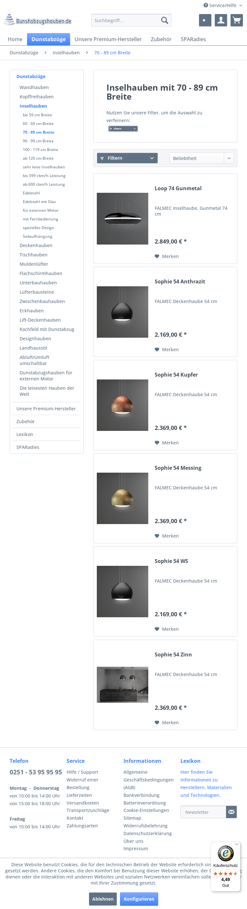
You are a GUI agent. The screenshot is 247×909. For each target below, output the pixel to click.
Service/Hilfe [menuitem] (221, 5)
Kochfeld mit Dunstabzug (47, 329)
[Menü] (237, 846)
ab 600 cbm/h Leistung (44, 184)
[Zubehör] (161, 39)
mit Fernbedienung (40, 219)
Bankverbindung (142, 795)
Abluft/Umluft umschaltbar (34, 360)
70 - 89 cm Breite (38, 132)
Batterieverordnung (145, 803)
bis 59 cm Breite (37, 115)
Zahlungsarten (82, 826)
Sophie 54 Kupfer (176, 374)
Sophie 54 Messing (178, 468)
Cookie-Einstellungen (146, 810)
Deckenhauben (36, 245)
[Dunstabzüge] (48, 39)
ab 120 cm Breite (38, 158)
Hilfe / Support (82, 772)
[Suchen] (164, 20)
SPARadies (27, 447)
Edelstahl (31, 193)
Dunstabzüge (30, 76)
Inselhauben (33, 106)
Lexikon (24, 434)
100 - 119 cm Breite (40, 149)
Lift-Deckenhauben (40, 320)
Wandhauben (34, 87)
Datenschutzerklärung (148, 833)
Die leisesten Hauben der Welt (47, 391)
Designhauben (35, 338)
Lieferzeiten (79, 795)
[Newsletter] (203, 812)
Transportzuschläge (88, 810)
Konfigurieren (139, 899)
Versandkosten (83, 803)
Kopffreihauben (37, 97)
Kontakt (75, 818)
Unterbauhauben (38, 283)
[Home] (15, 39)
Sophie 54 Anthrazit (180, 281)
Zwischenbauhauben (42, 301)
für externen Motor (41, 210)
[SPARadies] (193, 39)
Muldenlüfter (34, 264)
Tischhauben (34, 255)
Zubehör (25, 421)
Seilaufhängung (37, 236)
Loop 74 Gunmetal (178, 188)
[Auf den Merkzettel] (167, 256)
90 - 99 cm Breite (38, 141)
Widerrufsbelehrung (146, 826)
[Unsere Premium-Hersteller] (108, 39)
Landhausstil (33, 348)
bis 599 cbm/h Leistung (44, 175)
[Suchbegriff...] (131, 20)
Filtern (111, 158)
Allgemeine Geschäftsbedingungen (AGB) (149, 779)
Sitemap (132, 818)
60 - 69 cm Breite (38, 123)
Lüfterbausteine (37, 292)
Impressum (136, 848)
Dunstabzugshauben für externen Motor (46, 376)
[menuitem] (131, 20)
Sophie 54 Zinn (173, 654)
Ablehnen (103, 899)
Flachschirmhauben (41, 273)
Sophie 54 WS (171, 561)
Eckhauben (32, 310)
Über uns (133, 841)
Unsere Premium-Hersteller (46, 408)
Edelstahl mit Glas (39, 201)
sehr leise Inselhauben (44, 167)
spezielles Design (38, 227)
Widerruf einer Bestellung (82, 783)
